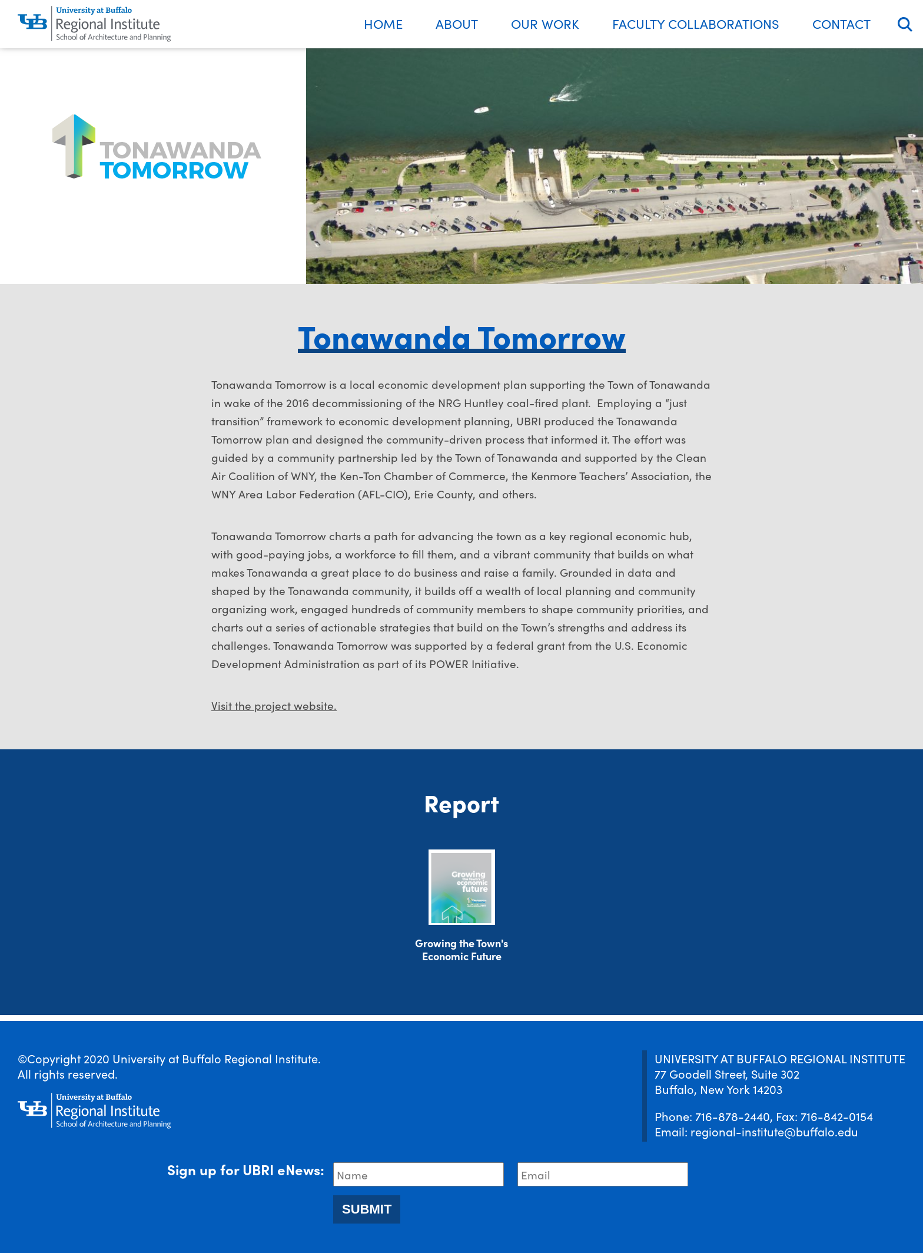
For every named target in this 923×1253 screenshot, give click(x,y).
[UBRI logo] (94, 24)
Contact (841, 23)
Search (905, 24)
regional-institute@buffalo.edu (774, 1131)
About (457, 23)
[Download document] (462, 887)
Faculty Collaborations (695, 23)
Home (383, 23)
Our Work (545, 23)
